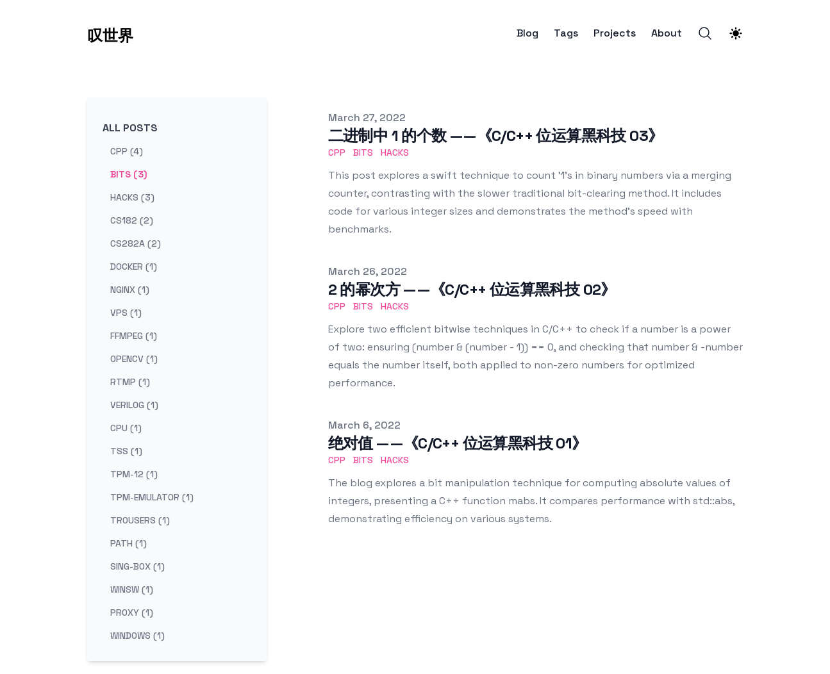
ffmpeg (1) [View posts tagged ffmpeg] (133, 335)
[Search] (705, 33)
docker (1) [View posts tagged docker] (133, 266)
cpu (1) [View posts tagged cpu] (126, 428)
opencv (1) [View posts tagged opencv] (134, 359)
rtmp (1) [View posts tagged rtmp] (130, 382)
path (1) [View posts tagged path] (128, 543)
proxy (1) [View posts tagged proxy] (131, 612)
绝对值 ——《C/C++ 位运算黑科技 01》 (457, 443)
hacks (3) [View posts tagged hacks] (132, 197)
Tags (566, 33)
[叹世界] (110, 33)
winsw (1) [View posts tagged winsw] (131, 589)
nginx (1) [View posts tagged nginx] (129, 289)
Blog (527, 33)
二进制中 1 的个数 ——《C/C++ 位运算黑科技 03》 (495, 135)
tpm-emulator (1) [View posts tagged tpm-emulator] (152, 497)
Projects (614, 33)
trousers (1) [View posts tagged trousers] (140, 520)
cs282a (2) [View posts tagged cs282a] (135, 243)
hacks (395, 152)
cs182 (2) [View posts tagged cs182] (131, 220)
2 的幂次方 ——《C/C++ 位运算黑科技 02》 (472, 289)
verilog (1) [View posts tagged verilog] (134, 405)
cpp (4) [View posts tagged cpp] (126, 151)
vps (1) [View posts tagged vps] (126, 312)
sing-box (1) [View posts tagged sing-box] (137, 566)
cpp (336, 152)
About (666, 33)
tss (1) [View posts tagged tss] (126, 451)
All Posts (130, 128)
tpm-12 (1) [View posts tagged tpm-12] (134, 474)
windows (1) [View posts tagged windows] (137, 635)
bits (363, 152)
